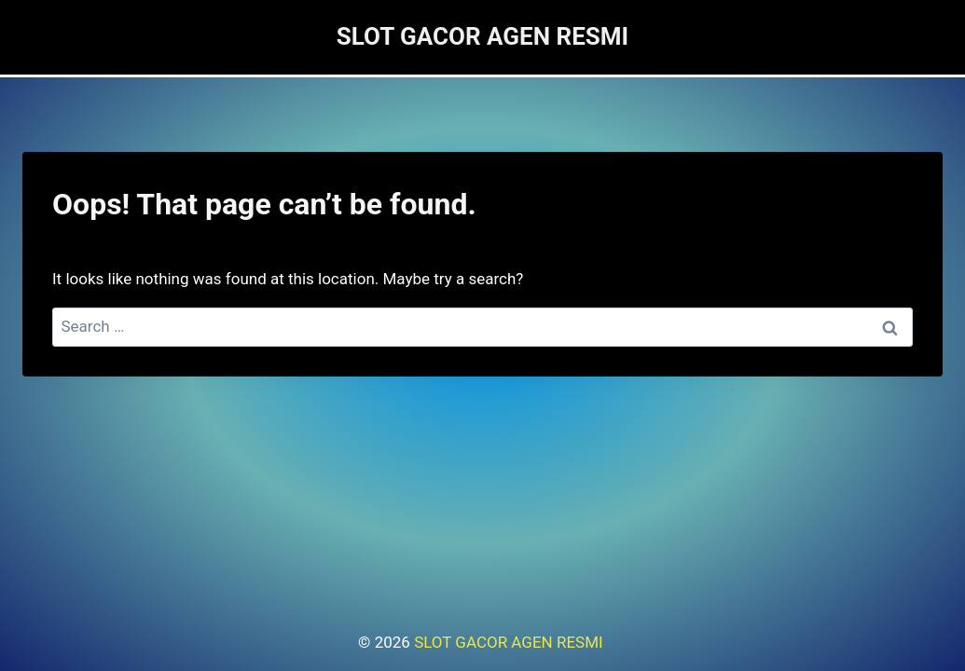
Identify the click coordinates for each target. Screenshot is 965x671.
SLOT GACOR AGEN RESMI (510, 642)
